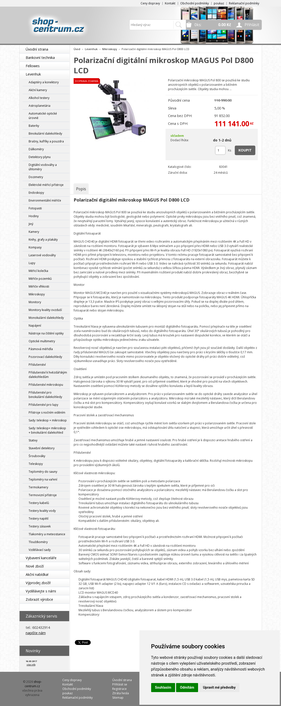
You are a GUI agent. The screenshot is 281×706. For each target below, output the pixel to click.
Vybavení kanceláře (41, 558)
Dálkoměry (36, 149)
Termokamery (38, 487)
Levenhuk (33, 74)
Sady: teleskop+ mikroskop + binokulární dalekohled (47, 430)
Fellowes (33, 66)
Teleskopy (36, 464)
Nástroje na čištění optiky (46, 333)
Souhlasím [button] (163, 687)
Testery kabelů (39, 503)
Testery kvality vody (42, 511)
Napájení (35, 325)
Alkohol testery (39, 98)
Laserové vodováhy (42, 255)
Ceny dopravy (150, 3)
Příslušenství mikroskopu (46, 385)
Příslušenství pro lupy (43, 405)
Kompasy (35, 247)
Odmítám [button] (187, 687)
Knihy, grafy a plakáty (43, 239)
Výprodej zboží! (38, 582)
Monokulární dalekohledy (46, 318)
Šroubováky (37, 456)
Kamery (34, 232)
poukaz (219, 3)
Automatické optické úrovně (43, 115)
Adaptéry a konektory (44, 82)
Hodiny (34, 216)
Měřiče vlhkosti (39, 286)
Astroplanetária (39, 106)
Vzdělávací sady (40, 550)
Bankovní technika (40, 57)
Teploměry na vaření (43, 479)
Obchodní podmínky (194, 3)
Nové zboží (35, 566)
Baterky (34, 126)
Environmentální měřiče (45, 200)
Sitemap (118, 697)
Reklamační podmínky (244, 3)
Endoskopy (36, 193)
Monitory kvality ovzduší (45, 310)
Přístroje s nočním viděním (47, 412)
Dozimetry (36, 177)
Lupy (32, 263)
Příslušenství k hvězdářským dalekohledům (48, 374)
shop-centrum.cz (33, 684)
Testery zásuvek (40, 526)
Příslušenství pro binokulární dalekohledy (45, 394)
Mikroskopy (37, 294)
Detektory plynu (40, 157)
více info (31, 664)
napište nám (36, 633)
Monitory (35, 302)
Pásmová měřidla (41, 349)
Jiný (31, 224)
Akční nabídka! (37, 574)
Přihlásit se (119, 684)
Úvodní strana (37, 49)
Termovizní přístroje (43, 495)
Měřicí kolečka (38, 271)
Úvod (77, 49)
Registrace (119, 689)
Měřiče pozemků (40, 279)
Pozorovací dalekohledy (45, 357)
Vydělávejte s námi (41, 591)
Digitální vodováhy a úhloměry (43, 167)
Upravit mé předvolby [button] (219, 687)
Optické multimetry (42, 341)
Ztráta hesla (120, 693)
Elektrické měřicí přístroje (46, 185)
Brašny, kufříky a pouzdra (46, 141)
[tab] (81, 188)
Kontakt (170, 3)
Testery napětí (38, 518)
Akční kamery (38, 90)
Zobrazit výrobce (39, 599)
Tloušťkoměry (38, 542)
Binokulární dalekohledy (45, 133)
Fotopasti (35, 208)
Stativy (33, 440)
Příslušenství (37, 365)
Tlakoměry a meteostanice (47, 534)
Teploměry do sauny (43, 472)
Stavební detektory (42, 448)
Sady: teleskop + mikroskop (48, 420)
